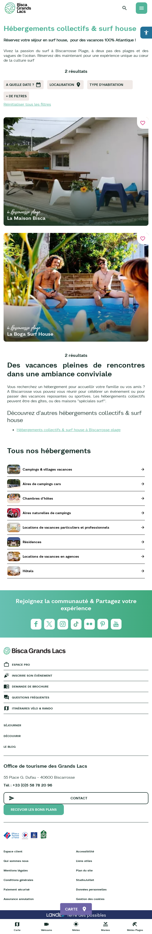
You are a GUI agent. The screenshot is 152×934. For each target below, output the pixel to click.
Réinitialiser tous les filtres (27, 104)
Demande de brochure (30, 686)
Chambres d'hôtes (38, 498)
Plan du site (84, 870)
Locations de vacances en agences (51, 556)
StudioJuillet (85, 880)
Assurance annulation (19, 899)
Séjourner (12, 725)
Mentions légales (16, 870)
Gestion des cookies (90, 899)
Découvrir (12, 736)
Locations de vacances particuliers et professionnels (66, 527)
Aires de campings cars (42, 484)
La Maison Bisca (26, 218)
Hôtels (28, 571)
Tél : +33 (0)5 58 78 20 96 (28, 785)
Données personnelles (91, 889)
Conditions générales (18, 880)
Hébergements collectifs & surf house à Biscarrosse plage (69, 429)
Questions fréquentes (30, 697)
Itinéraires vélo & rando (32, 708)
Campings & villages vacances (47, 469)
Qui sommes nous (16, 861)
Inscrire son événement (32, 675)
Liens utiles (84, 861)
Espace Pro (21, 664)
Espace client (13, 851)
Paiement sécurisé (17, 889)
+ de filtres (16, 96)
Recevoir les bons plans (34, 809)
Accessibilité (85, 851)
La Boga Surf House (30, 334)
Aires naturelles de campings (47, 513)
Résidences (32, 542)
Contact (79, 798)
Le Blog (10, 746)
